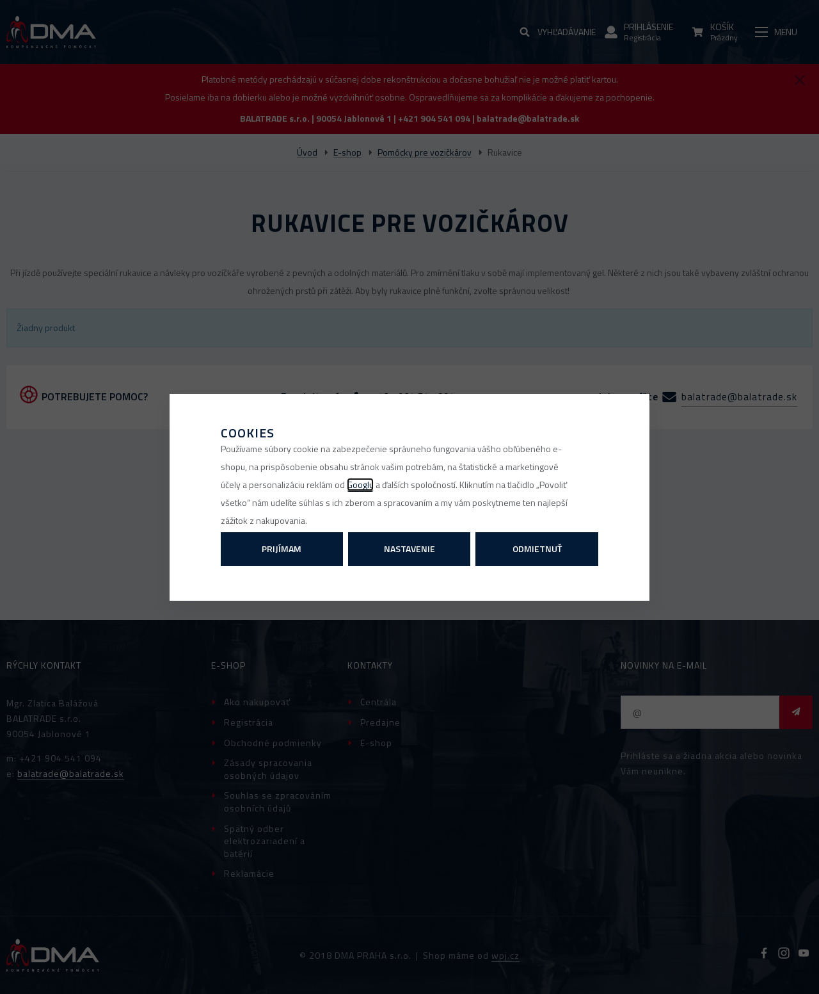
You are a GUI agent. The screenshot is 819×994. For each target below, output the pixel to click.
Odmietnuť (537, 548)
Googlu (360, 484)
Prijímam (281, 548)
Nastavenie (409, 548)
